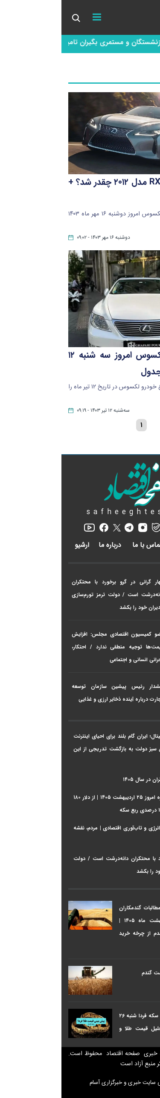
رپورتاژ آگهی (129, 545)
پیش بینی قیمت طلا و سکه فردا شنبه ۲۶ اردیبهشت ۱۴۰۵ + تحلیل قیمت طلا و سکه (104, 1028)
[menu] (35, 17)
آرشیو (20, 545)
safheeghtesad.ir (80, 512)
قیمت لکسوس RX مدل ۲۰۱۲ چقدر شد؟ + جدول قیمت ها (80, 190)
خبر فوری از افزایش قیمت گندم (115, 973)
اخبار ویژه (140, 563)
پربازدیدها (140, 889)
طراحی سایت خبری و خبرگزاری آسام (80, 1082)
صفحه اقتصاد (61, 1054)
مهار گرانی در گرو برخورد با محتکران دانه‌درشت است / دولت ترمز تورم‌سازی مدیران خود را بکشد (56, 594)
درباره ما (49, 545)
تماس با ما (87, 545)
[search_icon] (14, 17)
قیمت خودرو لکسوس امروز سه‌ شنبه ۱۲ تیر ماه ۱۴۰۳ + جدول (80, 363)
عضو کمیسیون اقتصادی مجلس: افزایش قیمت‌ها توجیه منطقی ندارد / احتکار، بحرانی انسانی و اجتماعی (56, 647)
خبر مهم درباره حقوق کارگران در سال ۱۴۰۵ (107, 779)
